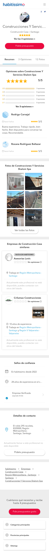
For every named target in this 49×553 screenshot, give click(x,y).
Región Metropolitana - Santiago (20, 475)
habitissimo (10, 469)
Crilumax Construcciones (27, 298)
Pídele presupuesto (24, 46)
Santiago (9, 478)
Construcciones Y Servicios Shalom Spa (24, 481)
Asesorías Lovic (22, 259)
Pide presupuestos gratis (24, 512)
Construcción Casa (19, 32)
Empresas (25, 469)
